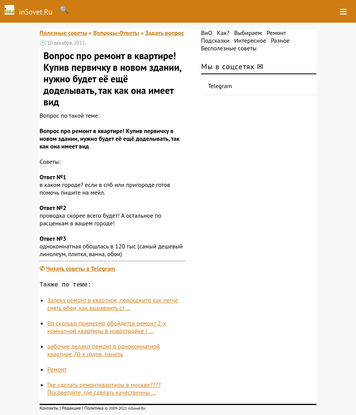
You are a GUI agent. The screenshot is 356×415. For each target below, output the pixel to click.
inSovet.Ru (26, 11)
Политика (93, 409)
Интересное (250, 40)
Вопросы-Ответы (116, 33)
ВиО (206, 33)
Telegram (220, 86)
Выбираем (248, 33)
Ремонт (57, 371)
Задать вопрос (164, 33)
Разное (280, 40)
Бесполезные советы (228, 48)
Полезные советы (63, 33)
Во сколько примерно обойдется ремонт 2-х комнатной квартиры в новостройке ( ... (106, 328)
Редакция (71, 409)
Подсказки (215, 40)
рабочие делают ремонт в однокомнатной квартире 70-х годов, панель (103, 351)
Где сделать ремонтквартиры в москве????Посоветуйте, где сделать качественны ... (104, 390)
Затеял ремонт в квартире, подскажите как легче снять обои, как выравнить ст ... (112, 305)
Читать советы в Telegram (80, 268)
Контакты (49, 409)
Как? (223, 33)
